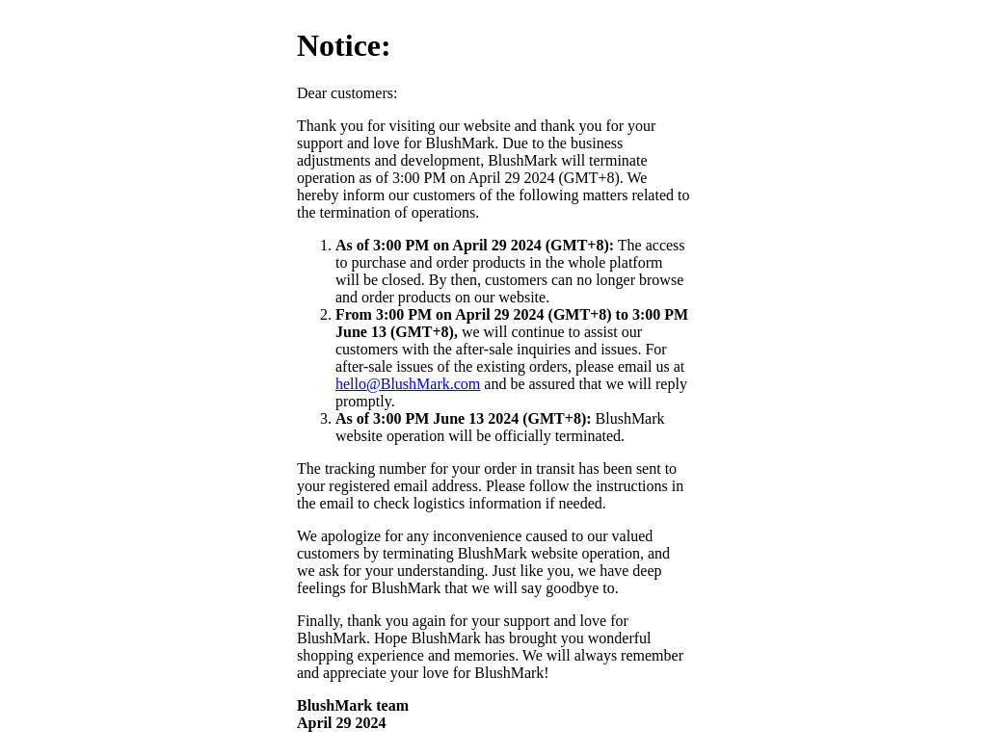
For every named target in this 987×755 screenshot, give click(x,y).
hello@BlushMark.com (407, 384)
